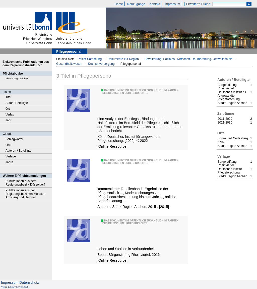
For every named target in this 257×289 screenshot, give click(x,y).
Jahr (9, 120)
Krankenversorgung (101, 64)
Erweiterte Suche (198, 4)
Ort (8, 108)
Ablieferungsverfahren (17, 78)
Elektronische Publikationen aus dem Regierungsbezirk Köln (26, 63)
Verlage (11, 156)
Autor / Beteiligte (17, 103)
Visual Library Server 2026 (14, 286)
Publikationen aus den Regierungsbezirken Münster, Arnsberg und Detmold (25, 194)
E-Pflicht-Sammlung (88, 59)
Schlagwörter (14, 139)
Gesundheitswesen (69, 64)
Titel (8, 97)
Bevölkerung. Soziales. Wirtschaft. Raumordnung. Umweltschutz (188, 59)
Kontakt (154, 4)
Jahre (9, 162)
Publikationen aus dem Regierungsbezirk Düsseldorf (25, 182)
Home (118, 4)
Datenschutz (29, 282)
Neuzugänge (136, 4)
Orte (9, 145)
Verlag (10, 114)
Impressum (172, 4)
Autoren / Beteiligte (18, 150)
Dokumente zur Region (123, 59)
